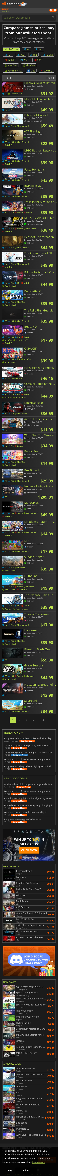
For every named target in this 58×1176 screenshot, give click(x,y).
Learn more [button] (38, 1162)
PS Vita (48, 54)
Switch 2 (46, 70)
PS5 (38, 49)
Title (7, 78)
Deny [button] (9, 1170)
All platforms (11, 49)
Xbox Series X (13, 70)
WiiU (24, 59)
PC (27, 49)
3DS (37, 59)
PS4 (8, 54)
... (33, 720)
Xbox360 (29, 65)
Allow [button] (26, 1170)
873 (42, 720)
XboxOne (11, 65)
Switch (10, 59)
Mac (31, 70)
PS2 (33, 54)
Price (50, 78)
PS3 (20, 54)
